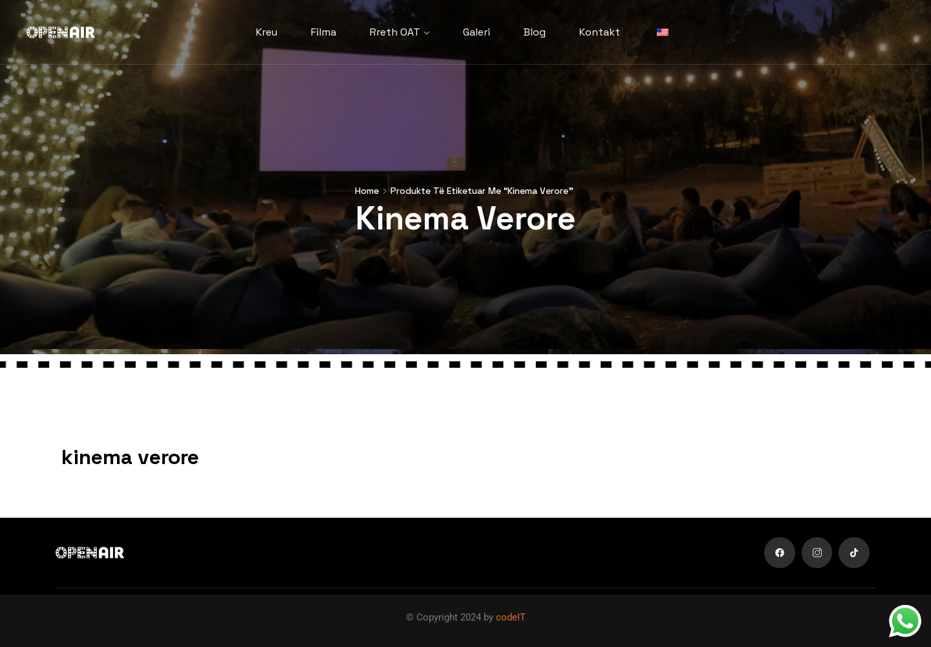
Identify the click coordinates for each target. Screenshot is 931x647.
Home (367, 190)
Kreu (266, 32)
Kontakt (599, 32)
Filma (323, 32)
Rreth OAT (395, 32)
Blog (535, 32)
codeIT (511, 617)
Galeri (476, 32)
